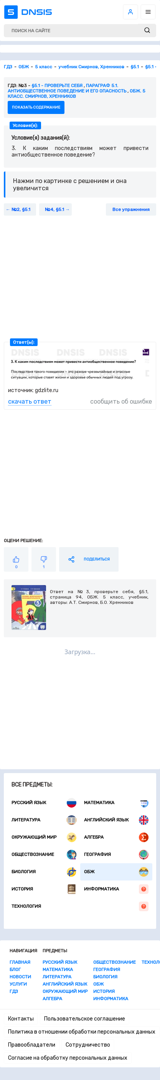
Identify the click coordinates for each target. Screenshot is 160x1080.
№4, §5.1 (54, 209)
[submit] (147, 30)
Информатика (116, 889)
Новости (20, 976)
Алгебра (116, 837)
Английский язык (116, 820)
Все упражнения (131, 209)
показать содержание (36, 107)
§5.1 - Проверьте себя (56, 85)
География (116, 854)
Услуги (18, 984)
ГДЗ (14, 991)
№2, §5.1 (21, 209)
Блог (15, 969)
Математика (116, 803)
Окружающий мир (44, 837)
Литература (44, 820)
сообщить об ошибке (121, 401)
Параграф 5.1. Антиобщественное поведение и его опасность (67, 88)
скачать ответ (29, 401)
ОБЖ (116, 872)
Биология (44, 872)
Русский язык (44, 803)
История (44, 889)
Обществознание (44, 854)
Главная (20, 962)
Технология (80, 906)
